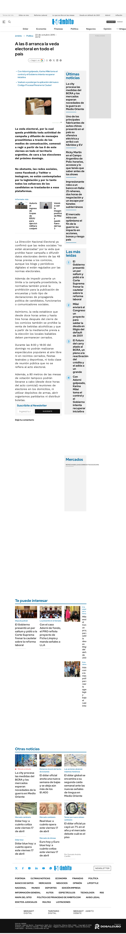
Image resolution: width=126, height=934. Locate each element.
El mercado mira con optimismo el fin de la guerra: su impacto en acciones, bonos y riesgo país (75, 227)
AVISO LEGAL (93, 897)
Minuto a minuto (24, 769)
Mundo (36, 888)
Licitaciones (63, 902)
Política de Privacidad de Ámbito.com (59, 897)
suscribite (111, 21)
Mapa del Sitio (23, 897)
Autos (49, 892)
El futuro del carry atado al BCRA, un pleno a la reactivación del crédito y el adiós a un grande (80, 356)
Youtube (43, 868)
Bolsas (77, 465)
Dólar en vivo (24, 15)
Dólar (25, 28)
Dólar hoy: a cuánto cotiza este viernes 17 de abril (24, 826)
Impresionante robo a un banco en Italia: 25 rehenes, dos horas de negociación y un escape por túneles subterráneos (75, 194)
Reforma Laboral (40, 15)
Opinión (107, 28)
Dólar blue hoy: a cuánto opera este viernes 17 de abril (25, 848)
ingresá (120, 21)
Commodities (85, 465)
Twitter (16, 868)
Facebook (22, 868)
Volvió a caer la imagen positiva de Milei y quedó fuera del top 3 (58, 216)
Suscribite (47, 411)
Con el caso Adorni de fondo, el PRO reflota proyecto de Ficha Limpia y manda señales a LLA (50, 635)
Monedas (70, 465)
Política (74, 28)
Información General (28, 892)
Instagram (29, 868)
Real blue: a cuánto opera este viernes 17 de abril (49, 826)
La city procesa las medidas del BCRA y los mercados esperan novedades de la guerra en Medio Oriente (75, 96)
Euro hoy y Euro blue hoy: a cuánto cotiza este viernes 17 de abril (49, 848)
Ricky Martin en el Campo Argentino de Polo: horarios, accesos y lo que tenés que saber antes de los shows (75, 163)
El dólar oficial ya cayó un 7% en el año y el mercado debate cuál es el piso (74, 830)
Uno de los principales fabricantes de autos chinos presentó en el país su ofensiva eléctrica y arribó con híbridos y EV (75, 131)
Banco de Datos (24, 883)
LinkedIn (36, 868)
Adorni (107, 15)
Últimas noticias (40, 878)
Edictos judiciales (26, 902)
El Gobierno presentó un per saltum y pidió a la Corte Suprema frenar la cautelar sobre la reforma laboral (79, 280)
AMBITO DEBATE (83, 912)
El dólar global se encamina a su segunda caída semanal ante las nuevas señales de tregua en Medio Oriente (74, 786)
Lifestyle (92, 883)
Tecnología (87, 892)
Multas (46, 902)
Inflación (118, 15)
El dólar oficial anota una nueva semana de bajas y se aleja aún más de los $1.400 (50, 784)
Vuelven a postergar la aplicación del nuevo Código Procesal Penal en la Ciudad (38, 83)
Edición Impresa (71, 888)
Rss (102, 892)
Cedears (95, 465)
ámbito (18, 36)
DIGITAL (29, 912)
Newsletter (102, 868)
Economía (41, 28)
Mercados (45, 883)
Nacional (20, 888)
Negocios (91, 28)
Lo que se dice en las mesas (63, 15)
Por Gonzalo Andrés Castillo (72, 855)
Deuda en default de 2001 (90, 15)
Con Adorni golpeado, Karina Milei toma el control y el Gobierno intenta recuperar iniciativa (38, 74)
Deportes (51, 888)
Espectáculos (67, 892)
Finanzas (58, 28)
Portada (20, 878)
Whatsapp (50, 868)
